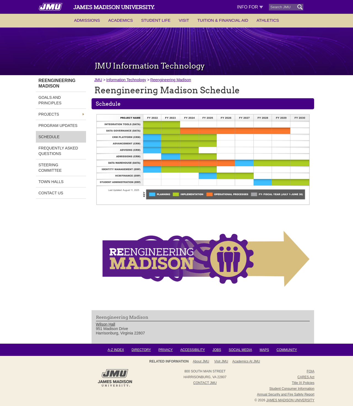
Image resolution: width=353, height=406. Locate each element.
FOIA (310, 371)
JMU (98, 80)
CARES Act (306, 377)
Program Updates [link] (58, 125)
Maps (264, 350)
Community (287, 350)
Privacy (166, 350)
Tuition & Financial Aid (222, 20)
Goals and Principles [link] (50, 100)
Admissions (87, 20)
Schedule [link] (49, 137)
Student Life (155, 20)
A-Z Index (116, 350)
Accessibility (192, 350)
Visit (184, 20)
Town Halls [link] (51, 181)
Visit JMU (221, 361)
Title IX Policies (303, 383)
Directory (141, 350)
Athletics (267, 20)
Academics (120, 20)
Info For (250, 7)
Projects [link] (49, 114)
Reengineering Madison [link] (57, 83)
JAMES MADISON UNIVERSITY (290, 400)
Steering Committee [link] (50, 168)
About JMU (201, 361)
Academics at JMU (246, 361)
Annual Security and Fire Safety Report (285, 394)
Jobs (216, 350)
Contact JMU (205, 383)
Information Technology (126, 80)
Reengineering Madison (170, 80)
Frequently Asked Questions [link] (58, 151)
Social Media (240, 350)
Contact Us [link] (51, 193)
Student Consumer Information (291, 389)
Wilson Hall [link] (105, 324)
